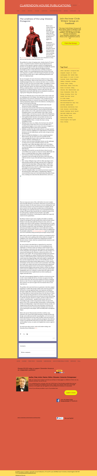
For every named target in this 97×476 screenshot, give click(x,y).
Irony (77, 102)
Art (71, 72)
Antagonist (62, 72)
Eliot (67, 89)
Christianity (68, 81)
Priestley (66, 121)
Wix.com (23, 475)
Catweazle (62, 79)
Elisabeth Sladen (72, 89)
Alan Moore (67, 70)
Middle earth (69, 113)
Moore (61, 115)
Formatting (67, 94)
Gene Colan (67, 96)
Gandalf (62, 96)
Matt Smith (62, 113)
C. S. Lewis (70, 77)
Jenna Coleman (63, 107)
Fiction (72, 92)
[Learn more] (70, 392)
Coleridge (73, 81)
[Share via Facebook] (20, 334)
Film (76, 92)
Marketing (67, 111)
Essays (61, 92)
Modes (74, 113)
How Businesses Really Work (66, 100)
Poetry (61, 121)
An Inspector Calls (75, 70)
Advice (62, 70)
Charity (67, 79)
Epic (78, 89)
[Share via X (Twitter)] (24, 334)
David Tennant (63, 85)
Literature (66, 109)
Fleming (62, 94)
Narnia (70, 115)
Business (65, 77)
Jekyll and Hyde (69, 104)
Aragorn (68, 72)
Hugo (74, 102)
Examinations (67, 92)
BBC (69, 75)
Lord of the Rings (73, 109)
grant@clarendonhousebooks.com (27, 473)
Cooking (71, 83)
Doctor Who (75, 85)
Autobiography (63, 75)
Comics (66, 83)
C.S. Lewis (76, 77)
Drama (62, 87)
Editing (72, 87)
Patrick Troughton (64, 119)
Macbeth (62, 111)
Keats (76, 107)
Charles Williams (74, 79)
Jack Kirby (62, 104)
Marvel (72, 111)
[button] (59, 371)
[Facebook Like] (63, 445)
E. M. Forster (67, 87)
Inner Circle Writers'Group (67, 400)
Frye (76, 94)
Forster (72, 94)
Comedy (62, 83)
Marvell (76, 111)
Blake (76, 75)
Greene (72, 96)
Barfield (72, 75)
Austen (74, 72)
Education (62, 89)
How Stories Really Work (66, 102)
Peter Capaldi (73, 119)
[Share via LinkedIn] (27, 334)
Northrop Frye (63, 117)
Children (62, 81)
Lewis (61, 109)
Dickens (70, 85)
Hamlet (68, 98)
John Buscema (71, 107)
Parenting (70, 117)
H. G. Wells (62, 98)
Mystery (66, 115)
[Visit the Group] (71, 43)
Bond (61, 77)
